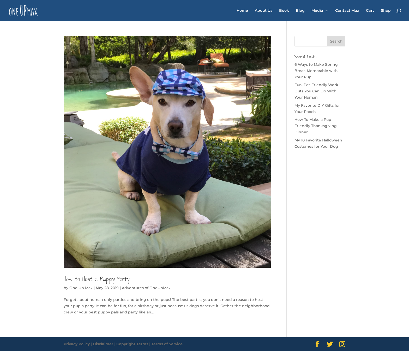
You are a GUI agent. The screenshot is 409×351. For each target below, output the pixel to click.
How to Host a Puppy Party (97, 279)
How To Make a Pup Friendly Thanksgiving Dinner (315, 125)
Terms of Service (167, 344)
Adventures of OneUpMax (146, 287)
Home (242, 11)
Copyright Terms (132, 344)
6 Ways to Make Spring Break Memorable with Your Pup (316, 70)
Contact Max (347, 11)
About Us (263, 11)
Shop (386, 11)
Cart (370, 11)
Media (317, 11)
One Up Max (81, 287)
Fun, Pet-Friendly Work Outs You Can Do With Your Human (316, 91)
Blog (300, 11)
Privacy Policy (77, 344)
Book (284, 11)
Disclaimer (103, 344)
